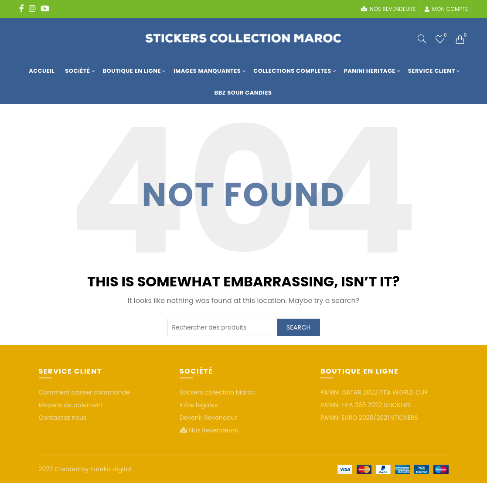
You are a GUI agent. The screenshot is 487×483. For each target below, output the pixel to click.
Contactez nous (63, 417)
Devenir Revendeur (208, 417)
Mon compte (446, 9)
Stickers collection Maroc (217, 392)
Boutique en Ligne (131, 71)
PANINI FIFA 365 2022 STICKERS (365, 405)
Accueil (41, 71)
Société (77, 71)
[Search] (422, 38)
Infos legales (199, 405)
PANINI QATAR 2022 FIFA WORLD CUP (374, 392)
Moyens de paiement (71, 405)
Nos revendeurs (388, 9)
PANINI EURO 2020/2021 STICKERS (369, 417)
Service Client (431, 71)
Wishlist (444, 35)
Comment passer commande (84, 392)
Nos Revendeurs (213, 430)
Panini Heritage (369, 71)
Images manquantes (207, 71)
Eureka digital (111, 469)
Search (298, 327)
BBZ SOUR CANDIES (243, 92)
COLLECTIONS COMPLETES (292, 71)
